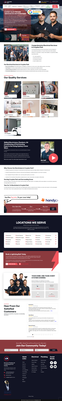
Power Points (34, 362)
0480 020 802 (10, 29)
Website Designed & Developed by (31, 400)
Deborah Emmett (32, 325)
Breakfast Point (29, 243)
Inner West (51, 50)
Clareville (48, 241)
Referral (23, 381)
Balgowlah (18, 239)
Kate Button (31, 304)
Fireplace (42, 371)
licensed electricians (36, 49)
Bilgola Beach (29, 239)
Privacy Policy (31, 396)
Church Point (49, 239)
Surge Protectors (35, 366)
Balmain (18, 241)
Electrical (14, 6)
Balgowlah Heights (20, 237)
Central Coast (39, 243)
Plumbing (20, 6)
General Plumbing (44, 368)
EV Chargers (34, 371)
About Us (10, 6)
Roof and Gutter (43, 366)
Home (6, 5)
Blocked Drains (43, 360)
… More (51, 310)
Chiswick (48, 237)
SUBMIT (53, 350)
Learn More (53, 209)
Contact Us (43, 6)
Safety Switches (34, 360)
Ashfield (8, 243)
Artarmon (8, 241)
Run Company (16, 153)
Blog (23, 379)
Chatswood (48, 235)
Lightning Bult (7, 150)
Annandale (8, 239)
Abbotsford (8, 235)
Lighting (33, 364)
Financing (48, 6)
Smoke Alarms (34, 368)
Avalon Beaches (19, 235)
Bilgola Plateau (29, 241)
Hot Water (42, 364)
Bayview (18, 243)
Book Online (54, 6)
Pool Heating (31, 6)
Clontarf (48, 243)
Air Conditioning (26, 6)
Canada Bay (39, 241)
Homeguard (37, 5)
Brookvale (38, 235)
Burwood (38, 237)
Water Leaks (43, 362)
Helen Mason (31, 315)
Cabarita (38, 239)
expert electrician (8, 187)
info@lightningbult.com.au (10, 377)
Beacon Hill (28, 235)
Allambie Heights (9, 237)
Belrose (28, 237)
